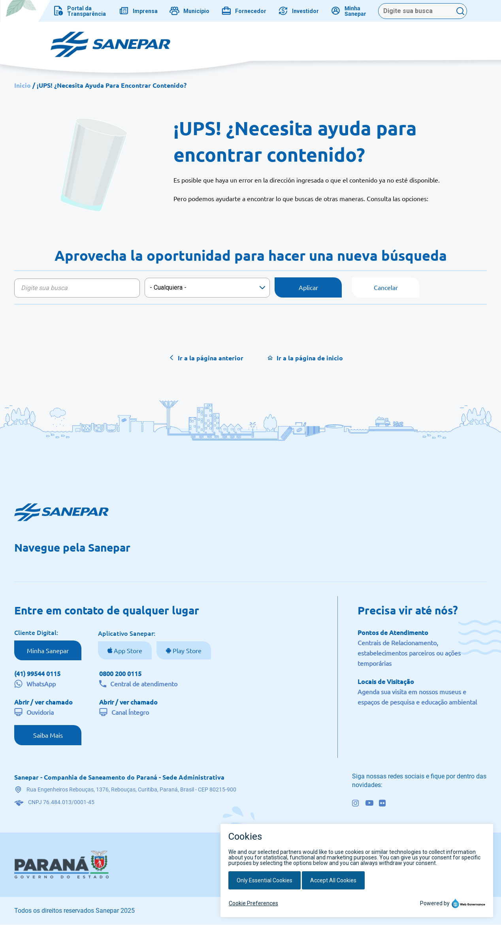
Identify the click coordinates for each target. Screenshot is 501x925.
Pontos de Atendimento (393, 632)
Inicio (22, 85)
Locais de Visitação (386, 681)
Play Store (186, 650)
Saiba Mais (48, 735)
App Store (127, 650)
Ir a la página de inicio (310, 358)
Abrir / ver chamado (43, 701)
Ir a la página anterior (210, 358)
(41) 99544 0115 (37, 673)
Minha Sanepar (48, 650)
